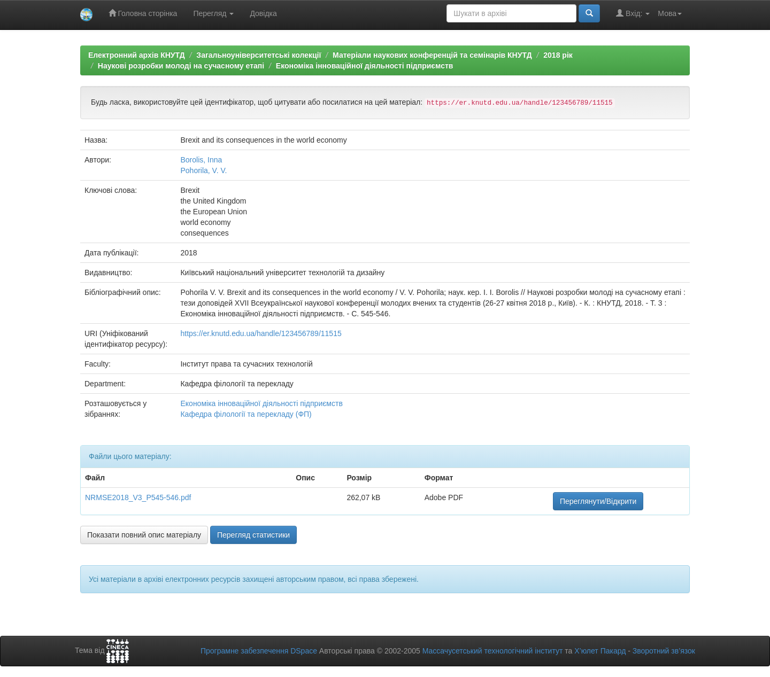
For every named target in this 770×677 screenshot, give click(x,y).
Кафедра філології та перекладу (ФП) (245, 414)
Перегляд (213, 13)
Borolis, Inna (201, 159)
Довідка (263, 13)
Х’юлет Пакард (600, 651)
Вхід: (633, 13)
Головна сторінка (143, 13)
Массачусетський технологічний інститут (492, 651)
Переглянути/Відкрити (598, 501)
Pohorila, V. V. (203, 170)
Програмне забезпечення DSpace (259, 651)
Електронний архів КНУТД (136, 55)
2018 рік (557, 55)
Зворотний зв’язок (664, 651)
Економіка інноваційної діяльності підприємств (364, 65)
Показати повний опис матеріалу (144, 535)
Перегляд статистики (253, 535)
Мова (670, 13)
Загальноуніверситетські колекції (258, 55)
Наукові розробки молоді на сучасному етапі (181, 65)
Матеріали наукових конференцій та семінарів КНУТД (432, 55)
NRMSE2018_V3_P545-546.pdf (138, 497)
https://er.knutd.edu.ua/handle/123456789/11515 (260, 333)
